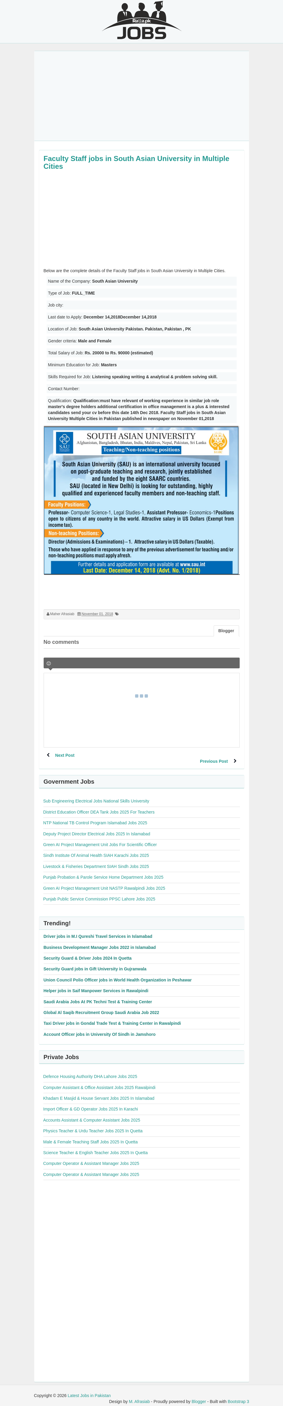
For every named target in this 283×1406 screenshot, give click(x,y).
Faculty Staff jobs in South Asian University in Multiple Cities (137, 162)
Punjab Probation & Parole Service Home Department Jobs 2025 (103, 871)
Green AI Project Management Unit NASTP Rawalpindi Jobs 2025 (104, 882)
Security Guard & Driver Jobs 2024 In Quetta (88, 952)
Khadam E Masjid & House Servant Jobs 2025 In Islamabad (98, 1092)
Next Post (65, 755)
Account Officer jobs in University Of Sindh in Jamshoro (100, 1028)
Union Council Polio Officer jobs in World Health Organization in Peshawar (118, 974)
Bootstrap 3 (238, 1395)
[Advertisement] (141, 96)
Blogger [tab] (226, 630)
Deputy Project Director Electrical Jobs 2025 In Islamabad (96, 827)
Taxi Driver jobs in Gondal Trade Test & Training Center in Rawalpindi (112, 1017)
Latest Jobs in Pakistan (89, 1389)
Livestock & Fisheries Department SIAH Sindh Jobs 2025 (96, 860)
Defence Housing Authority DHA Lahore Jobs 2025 (90, 1070)
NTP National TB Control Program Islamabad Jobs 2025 (95, 816)
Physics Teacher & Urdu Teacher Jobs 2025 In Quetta (93, 1124)
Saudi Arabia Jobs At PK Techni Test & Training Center (98, 995)
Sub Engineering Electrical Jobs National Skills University (96, 795)
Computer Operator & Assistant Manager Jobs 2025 (91, 1157)
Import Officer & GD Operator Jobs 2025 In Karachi (90, 1103)
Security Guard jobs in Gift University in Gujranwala (95, 963)
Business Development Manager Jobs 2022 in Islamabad (100, 941)
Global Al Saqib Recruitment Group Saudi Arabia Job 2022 (101, 1006)
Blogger (199, 1395)
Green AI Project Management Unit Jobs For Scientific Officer (100, 838)
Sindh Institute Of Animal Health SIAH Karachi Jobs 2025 (96, 849)
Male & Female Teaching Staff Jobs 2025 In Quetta (90, 1136)
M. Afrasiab (139, 1395)
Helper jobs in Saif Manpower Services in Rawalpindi (96, 984)
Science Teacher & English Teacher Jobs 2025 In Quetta (95, 1146)
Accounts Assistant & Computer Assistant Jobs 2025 (91, 1114)
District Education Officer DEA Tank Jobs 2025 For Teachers (99, 806)
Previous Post (213, 755)
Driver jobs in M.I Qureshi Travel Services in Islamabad (98, 930)
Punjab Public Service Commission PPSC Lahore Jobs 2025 (99, 893)
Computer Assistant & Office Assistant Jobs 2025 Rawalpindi (99, 1081)
